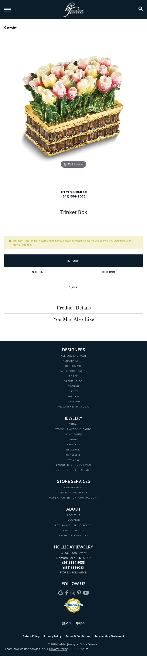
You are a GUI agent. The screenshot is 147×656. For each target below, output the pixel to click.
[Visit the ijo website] (81, 623)
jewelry (12, 27)
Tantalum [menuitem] (73, 401)
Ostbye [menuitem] (74, 391)
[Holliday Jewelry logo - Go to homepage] (73, 9)
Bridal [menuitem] (73, 424)
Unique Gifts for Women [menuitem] (73, 469)
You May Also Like (73, 319)
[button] (141, 9)
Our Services (73, 487)
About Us (73, 515)
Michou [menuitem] (73, 386)
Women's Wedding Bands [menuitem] (73, 429)
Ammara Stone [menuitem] (73, 360)
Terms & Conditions (73, 535)
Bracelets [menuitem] (73, 454)
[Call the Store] (73, 562)
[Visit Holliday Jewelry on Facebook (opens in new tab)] (66, 592)
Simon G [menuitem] (73, 396)
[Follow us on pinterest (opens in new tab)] (79, 592)
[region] (73, 111)
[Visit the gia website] (67, 623)
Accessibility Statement (109, 636)
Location (73, 520)
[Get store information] (73, 572)
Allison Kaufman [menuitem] (73, 355)
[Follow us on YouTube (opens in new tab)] (86, 592)
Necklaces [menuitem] (73, 449)
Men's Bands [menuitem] (74, 434)
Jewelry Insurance (73, 492)
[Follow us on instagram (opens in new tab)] (73, 592)
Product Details (74, 307)
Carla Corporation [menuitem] (73, 371)
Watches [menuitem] (73, 459)
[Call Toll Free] (73, 567)
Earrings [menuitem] (73, 444)
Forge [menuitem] (73, 376)
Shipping (38, 272)
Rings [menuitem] (73, 439)
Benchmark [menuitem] (73, 365)
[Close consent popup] (82, 649)
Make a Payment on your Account (73, 497)
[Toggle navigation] (7, 10)
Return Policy (31, 636)
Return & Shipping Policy (73, 525)
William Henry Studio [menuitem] (73, 406)
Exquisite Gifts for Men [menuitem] (73, 464)
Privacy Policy (73, 530)
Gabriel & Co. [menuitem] (73, 381)
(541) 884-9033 (73, 196)
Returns (108, 272)
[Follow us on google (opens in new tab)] (60, 592)
